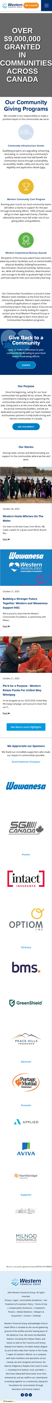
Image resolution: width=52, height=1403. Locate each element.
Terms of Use (41, 1304)
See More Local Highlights (26, 727)
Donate (26, 365)
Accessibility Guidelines (31, 1300)
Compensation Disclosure (20, 1308)
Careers (27, 1315)
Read (6, 539)
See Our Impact (26, 426)
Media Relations (24, 1311)
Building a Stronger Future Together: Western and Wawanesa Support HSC (25, 603)
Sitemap (37, 1315)
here (42, 167)
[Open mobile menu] (46, 5)
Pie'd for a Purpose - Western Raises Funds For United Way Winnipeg (22, 690)
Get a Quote (31, 5)
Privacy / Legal (11, 1300)
